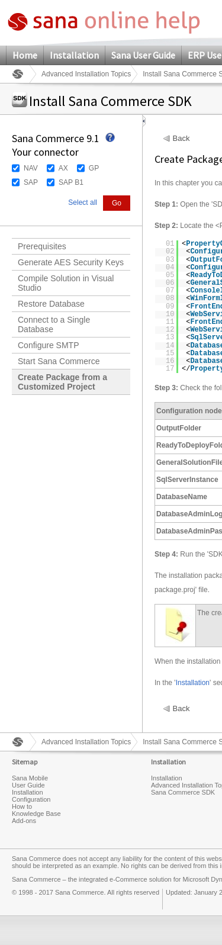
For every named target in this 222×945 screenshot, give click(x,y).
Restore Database (51, 303)
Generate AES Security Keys (71, 262)
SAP (31, 182)
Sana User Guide (143, 55)
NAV (31, 168)
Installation (74, 55)
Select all (82, 202)
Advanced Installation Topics (86, 74)
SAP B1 (71, 182)
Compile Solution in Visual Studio (66, 283)
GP (94, 168)
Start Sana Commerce (59, 361)
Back (181, 138)
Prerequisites (42, 246)
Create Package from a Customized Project (62, 381)
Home (24, 55)
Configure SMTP (48, 345)
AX (63, 168)
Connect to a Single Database (54, 324)
